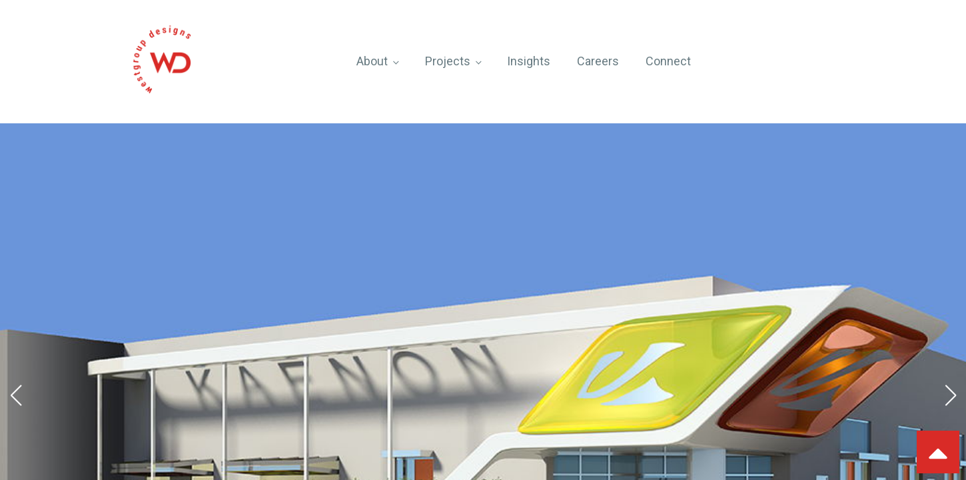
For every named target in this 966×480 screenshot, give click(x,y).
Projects (447, 61)
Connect (668, 61)
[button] (16, 395)
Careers (598, 61)
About (372, 61)
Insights (528, 61)
